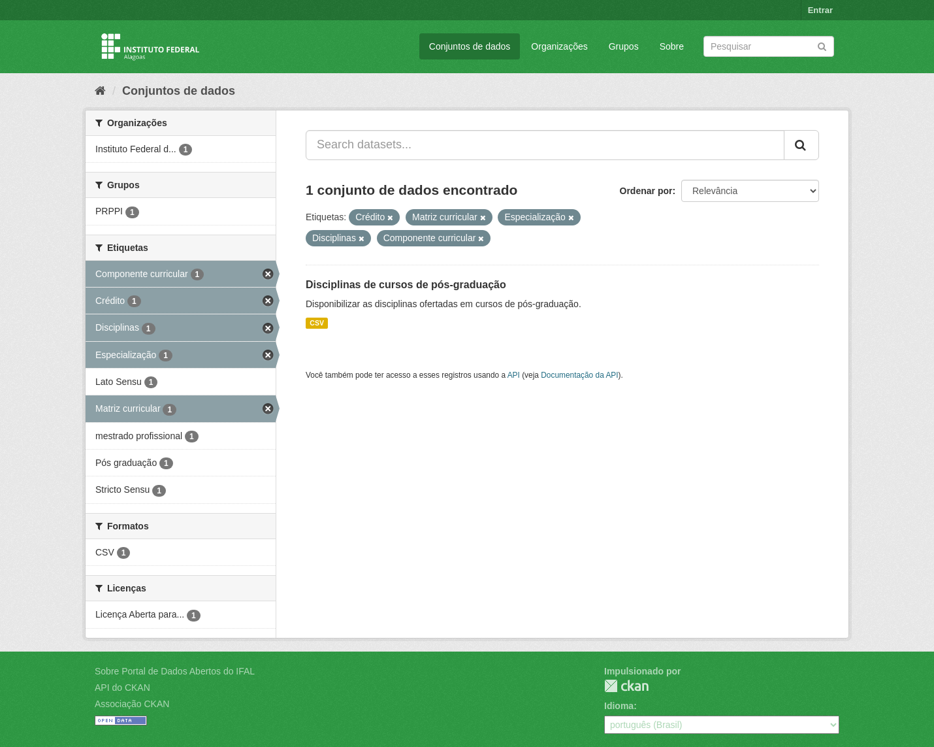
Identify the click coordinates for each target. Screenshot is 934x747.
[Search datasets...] (545, 145)
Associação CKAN (132, 704)
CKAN (626, 686)
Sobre (672, 46)
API (513, 375)
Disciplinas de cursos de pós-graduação (406, 284)
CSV (317, 323)
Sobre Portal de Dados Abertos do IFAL (175, 671)
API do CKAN (122, 687)
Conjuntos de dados (470, 46)
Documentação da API (579, 375)
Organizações (559, 46)
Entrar (820, 10)
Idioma (619, 706)
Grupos (624, 46)
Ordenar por (646, 191)
